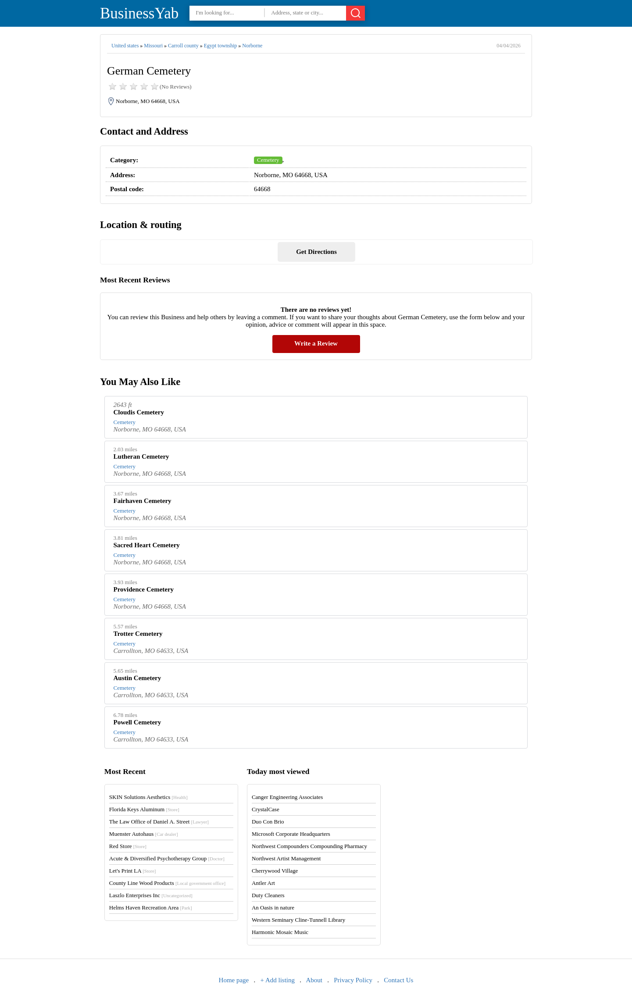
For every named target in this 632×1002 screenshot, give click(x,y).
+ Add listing (278, 980)
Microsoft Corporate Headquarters (291, 834)
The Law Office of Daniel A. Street (159, 821)
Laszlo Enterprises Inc (151, 895)
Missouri (153, 46)
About (314, 980)
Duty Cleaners (268, 895)
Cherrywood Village (275, 870)
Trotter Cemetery (138, 633)
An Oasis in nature (273, 907)
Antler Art (263, 883)
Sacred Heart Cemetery (147, 545)
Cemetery (268, 160)
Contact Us (398, 980)
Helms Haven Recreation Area (150, 907)
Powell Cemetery (137, 722)
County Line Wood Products (167, 883)
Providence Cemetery (144, 589)
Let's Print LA (132, 870)
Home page (234, 980)
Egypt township (220, 46)
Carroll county (183, 46)
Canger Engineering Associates (287, 797)
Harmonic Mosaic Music (280, 932)
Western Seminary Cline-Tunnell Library (298, 919)
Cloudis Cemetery (139, 412)
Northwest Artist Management (286, 858)
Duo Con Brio (268, 821)
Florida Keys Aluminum (144, 809)
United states (125, 46)
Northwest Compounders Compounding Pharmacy (309, 846)
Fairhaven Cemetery (142, 500)
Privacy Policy (353, 980)
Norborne (252, 46)
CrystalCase (265, 809)
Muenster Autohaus (143, 834)
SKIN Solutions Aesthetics (148, 797)
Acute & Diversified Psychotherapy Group (167, 858)
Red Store (127, 846)
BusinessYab (139, 13)
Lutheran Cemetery (141, 456)
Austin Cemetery (137, 677)
